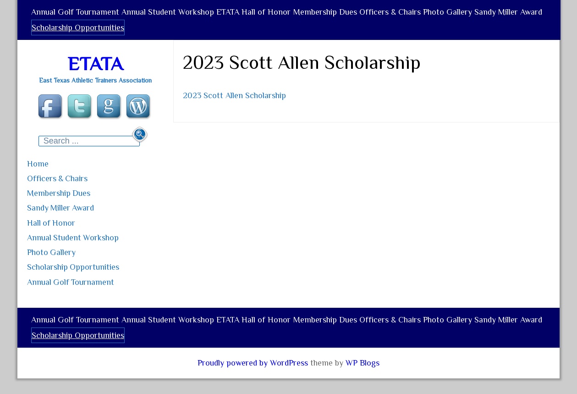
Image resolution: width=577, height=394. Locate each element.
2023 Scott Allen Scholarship (234, 109)
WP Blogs (362, 369)
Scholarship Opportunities (155, 38)
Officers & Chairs (414, 15)
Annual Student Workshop (174, 15)
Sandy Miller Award (67, 38)
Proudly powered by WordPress (253, 369)
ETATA (239, 15)
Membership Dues (345, 15)
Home (54, 176)
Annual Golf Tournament (77, 15)
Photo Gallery (476, 15)
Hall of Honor (282, 15)
